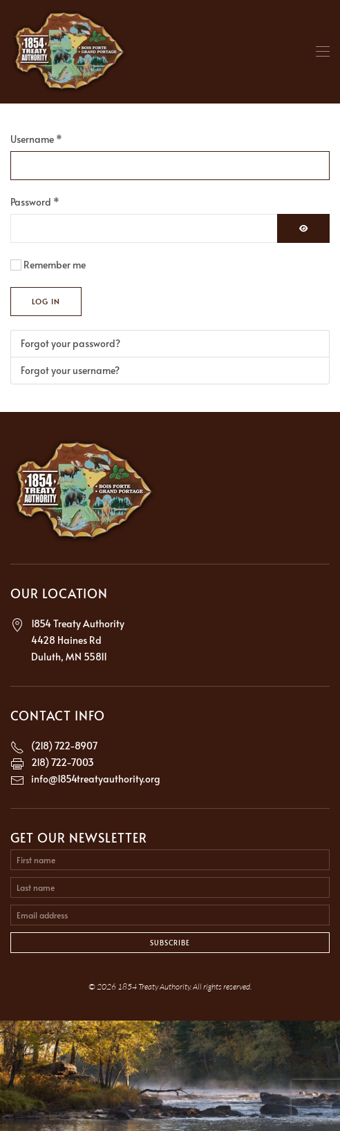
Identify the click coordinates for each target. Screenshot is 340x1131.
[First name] (170, 859)
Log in (46, 301)
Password (34, 201)
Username (36, 139)
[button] (323, 52)
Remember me (54, 264)
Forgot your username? (70, 370)
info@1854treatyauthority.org (95, 778)
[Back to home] (70, 52)
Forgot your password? (70, 343)
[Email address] (170, 915)
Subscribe (170, 942)
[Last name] (170, 887)
